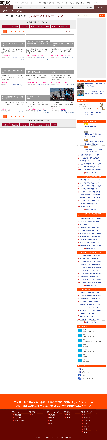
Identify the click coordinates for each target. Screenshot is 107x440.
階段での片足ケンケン (86, 207)
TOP (7, 7)
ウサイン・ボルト (55, 55)
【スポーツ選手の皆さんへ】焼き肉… (91, 261)
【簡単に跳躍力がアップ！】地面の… (91, 155)
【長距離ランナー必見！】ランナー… (91, 201)
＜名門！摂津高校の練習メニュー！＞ (37, 72)
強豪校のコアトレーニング (59, 72)
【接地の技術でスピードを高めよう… (91, 298)
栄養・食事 (47, 7)
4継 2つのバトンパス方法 (87, 316)
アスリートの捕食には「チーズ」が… (91, 267)
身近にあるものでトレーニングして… (91, 198)
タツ (68, 57)
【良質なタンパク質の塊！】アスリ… (91, 270)
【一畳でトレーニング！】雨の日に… (91, 192)
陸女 (70, 84)
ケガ (53, 26)
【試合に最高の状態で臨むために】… (91, 239)
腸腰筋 (44, 82)
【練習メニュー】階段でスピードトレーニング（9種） (94, 135)
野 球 (51, 420)
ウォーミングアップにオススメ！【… (91, 167)
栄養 (47, 26)
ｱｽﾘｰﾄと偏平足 (84, 224)
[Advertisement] (38, 133)
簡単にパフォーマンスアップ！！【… (91, 242)
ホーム (16, 412)
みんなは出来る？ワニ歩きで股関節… (91, 170)
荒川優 (92, 340)
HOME (6, 11)
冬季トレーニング (55, 109)
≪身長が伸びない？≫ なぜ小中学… (90, 236)
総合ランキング (91, 173)
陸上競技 (15, 26)
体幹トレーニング (65, 55)
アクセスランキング (87, 378)
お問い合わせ (85, 375)
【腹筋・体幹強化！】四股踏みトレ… (91, 195)
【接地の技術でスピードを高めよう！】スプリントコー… (94, 150)
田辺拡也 (88, 350)
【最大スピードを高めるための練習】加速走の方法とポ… (94, 143)
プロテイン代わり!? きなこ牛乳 (89, 230)
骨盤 (33, 82)
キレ (10, 55)
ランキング (88, 412)
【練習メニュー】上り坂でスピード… (91, 313)
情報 (33, 412)
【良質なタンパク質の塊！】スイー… (91, 279)
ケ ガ (68, 418)
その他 (40, 26)
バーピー (29, 109)
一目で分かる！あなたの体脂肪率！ (90, 221)
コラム (60, 7)
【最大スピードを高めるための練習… (91, 295)
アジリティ (40, 55)
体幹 (43, 109)
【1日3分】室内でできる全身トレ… (90, 189)
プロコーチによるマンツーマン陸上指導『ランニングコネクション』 (91, 92)
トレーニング (20, 7)
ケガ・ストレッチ (33, 7)
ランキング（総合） (18, 11)
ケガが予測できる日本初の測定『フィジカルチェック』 (91, 85)
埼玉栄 (52, 82)
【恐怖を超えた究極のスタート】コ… (91, 319)
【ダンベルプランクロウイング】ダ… (91, 186)
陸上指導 (100, 7)
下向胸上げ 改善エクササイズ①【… (91, 227)
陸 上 (73, 7)
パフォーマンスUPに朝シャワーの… (90, 258)
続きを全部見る (91, 209)
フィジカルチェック (87, 7)
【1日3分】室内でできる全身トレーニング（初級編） (91, 113)
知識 (68, 412)
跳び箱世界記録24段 (90, 126)
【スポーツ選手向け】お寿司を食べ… (91, 255)
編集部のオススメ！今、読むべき (86, 106)
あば (86, 360)
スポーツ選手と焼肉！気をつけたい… (91, 273)
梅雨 (28, 55)
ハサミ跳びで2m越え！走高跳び (89, 158)
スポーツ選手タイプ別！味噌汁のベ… (91, 264)
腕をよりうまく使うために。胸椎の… (91, 233)
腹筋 (3, 109)
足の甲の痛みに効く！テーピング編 (90, 245)
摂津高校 (29, 82)
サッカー (24, 26)
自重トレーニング (36, 109)
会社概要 (84, 369)
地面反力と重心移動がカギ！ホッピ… (91, 164)
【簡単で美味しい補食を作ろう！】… (91, 276)
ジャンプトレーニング (7, 82)
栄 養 (68, 415)
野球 (32, 26)
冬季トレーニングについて (59, 98)
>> (23, 31)
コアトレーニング (60, 82)
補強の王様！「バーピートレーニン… (91, 161)
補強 (66, 82)
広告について (85, 372)
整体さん (86, 345)
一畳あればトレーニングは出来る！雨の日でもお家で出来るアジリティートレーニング (37, 43)
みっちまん (88, 330)
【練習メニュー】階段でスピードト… (91, 292)
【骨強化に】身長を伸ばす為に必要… (91, 282)
